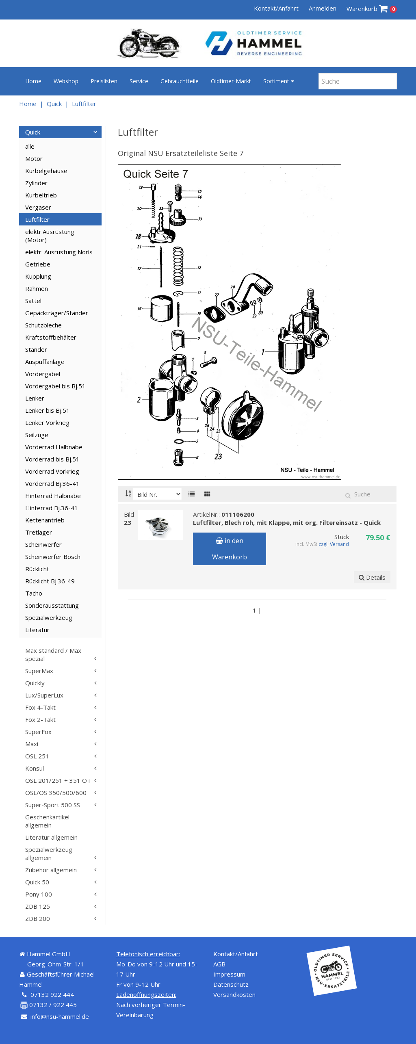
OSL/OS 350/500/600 (56, 792)
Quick (54, 104)
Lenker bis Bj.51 (47, 410)
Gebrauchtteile (179, 81)
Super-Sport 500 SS (52, 805)
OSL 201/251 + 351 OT (58, 780)
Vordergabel (42, 374)
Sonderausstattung (52, 605)
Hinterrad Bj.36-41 (51, 508)
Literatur (37, 630)
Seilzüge (36, 435)
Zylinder (36, 183)
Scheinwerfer (43, 544)
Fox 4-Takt (40, 707)
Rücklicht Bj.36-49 (50, 581)
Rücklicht (37, 569)
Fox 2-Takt (40, 719)
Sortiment (278, 81)
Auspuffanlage (45, 361)
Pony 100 (38, 894)
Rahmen (36, 288)
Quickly (35, 683)
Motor (34, 158)
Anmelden (322, 8)
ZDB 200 (37, 918)
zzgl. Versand (333, 544)
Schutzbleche (43, 325)
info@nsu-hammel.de (59, 1016)
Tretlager (38, 532)
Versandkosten (234, 994)
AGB (219, 964)
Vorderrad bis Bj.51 (52, 459)
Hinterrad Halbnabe (53, 496)
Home (33, 81)
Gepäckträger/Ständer (56, 313)
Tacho (33, 593)
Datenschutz (231, 984)
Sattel (33, 301)
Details (372, 577)
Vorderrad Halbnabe (53, 447)
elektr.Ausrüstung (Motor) (49, 235)
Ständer (36, 349)
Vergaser (38, 207)
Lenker (34, 398)
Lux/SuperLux (44, 695)
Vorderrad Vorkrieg (52, 471)
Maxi (31, 744)
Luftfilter (84, 104)
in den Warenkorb (229, 548)
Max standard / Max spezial (53, 654)
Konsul (34, 768)
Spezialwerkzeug (48, 617)
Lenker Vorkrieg (47, 422)
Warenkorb (372, 8)
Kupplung (38, 276)
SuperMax (39, 671)
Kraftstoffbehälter (50, 337)
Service (139, 81)
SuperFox (38, 732)
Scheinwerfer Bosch (52, 556)
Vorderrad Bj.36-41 (52, 483)
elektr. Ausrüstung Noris (59, 252)
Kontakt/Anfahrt (276, 8)
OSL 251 (37, 756)
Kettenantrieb (45, 520)
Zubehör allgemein (51, 870)
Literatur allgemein (51, 837)
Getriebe (37, 264)
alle (30, 146)
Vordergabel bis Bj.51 (55, 386)
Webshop (66, 81)
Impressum (229, 974)
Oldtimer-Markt (231, 81)
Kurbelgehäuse (46, 171)
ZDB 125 (37, 906)
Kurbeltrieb (41, 195)
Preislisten (104, 81)
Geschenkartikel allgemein (47, 821)
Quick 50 (37, 882)
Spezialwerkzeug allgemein (48, 853)
